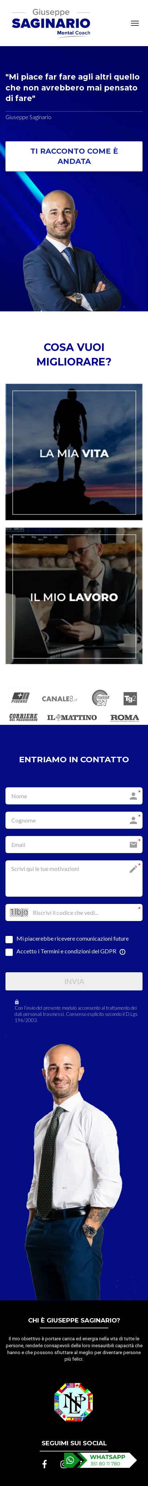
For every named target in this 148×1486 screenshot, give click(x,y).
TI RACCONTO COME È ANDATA (74, 156)
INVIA (74, 981)
